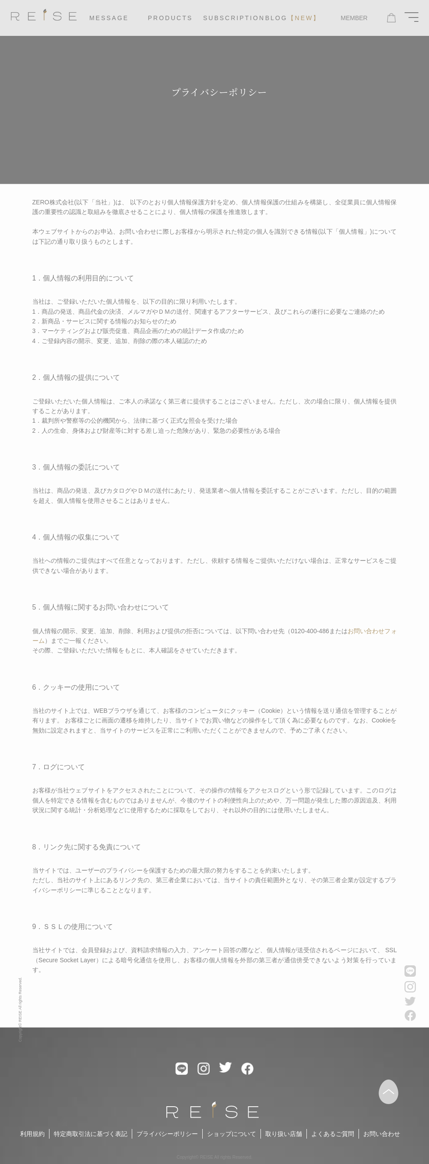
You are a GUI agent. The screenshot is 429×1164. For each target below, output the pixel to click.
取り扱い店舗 (283, 1133)
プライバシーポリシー (167, 1133)
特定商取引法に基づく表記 (90, 1133)
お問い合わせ (381, 1133)
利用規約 (32, 1133)
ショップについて (231, 1133)
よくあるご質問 (332, 1133)
